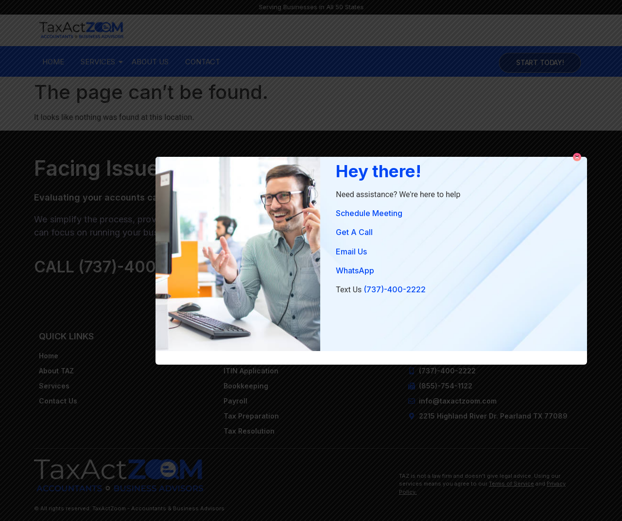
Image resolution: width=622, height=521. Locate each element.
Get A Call (354, 232)
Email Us (351, 251)
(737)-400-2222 (394, 289)
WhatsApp (355, 270)
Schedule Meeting (369, 213)
